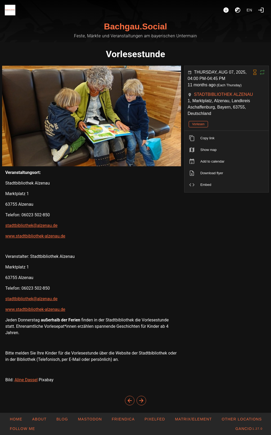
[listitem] (227, 138)
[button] (241, 419)
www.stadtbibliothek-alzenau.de (35, 236)
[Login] (261, 10)
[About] (226, 10)
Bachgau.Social (135, 26)
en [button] (249, 10)
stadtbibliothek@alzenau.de (31, 225)
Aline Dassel (26, 379)
